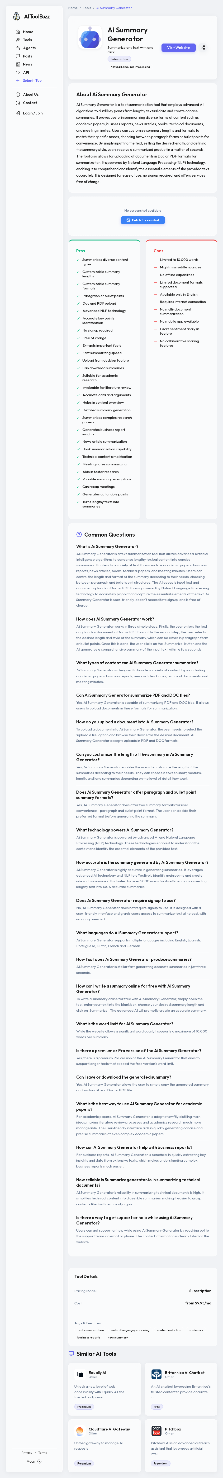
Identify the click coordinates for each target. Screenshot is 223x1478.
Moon (34, 1461)
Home (24, 31)
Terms (42, 1452)
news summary (118, 1337)
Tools (23, 40)
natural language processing (130, 1330)
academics (196, 1330)
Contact (26, 102)
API (22, 72)
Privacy (27, 1452)
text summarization (90, 1330)
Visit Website (178, 47)
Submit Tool (29, 80)
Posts (23, 56)
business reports (88, 1337)
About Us (26, 94)
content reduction (169, 1330)
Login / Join (29, 113)
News (23, 64)
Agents (25, 48)
